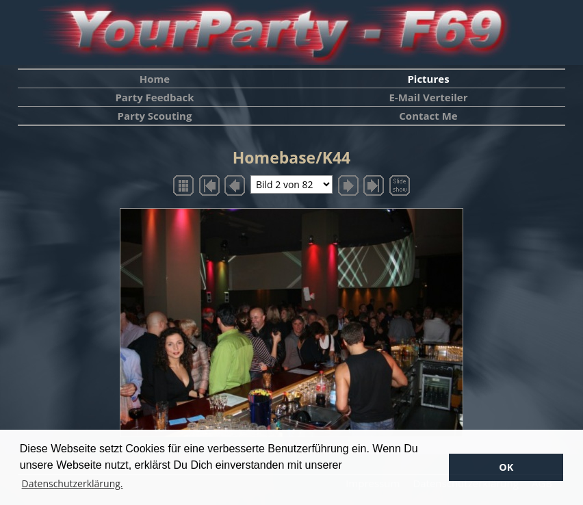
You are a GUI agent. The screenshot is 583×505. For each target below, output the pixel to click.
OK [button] (506, 467)
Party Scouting (155, 115)
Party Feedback (154, 97)
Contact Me (428, 115)
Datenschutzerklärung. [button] (72, 483)
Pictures (428, 79)
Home (155, 79)
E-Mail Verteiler (428, 97)
